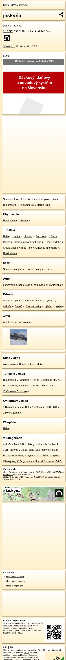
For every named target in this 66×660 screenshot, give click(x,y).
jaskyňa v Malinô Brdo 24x (17, 444)
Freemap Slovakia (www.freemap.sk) (20, 656)
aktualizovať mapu (20, 472)
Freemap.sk (40, 188)
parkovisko (9, 285)
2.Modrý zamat (11, 412)
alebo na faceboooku (15, 581)
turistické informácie (46, 247)
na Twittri (28, 626)
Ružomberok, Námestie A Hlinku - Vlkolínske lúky (30, 380)
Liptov (45, 199)
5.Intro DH (23, 407)
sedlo (59, 306)
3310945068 (58, 472)
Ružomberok (27, 205)
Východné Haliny (32, 269)
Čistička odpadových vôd (27, 242)
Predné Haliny (34, 306)
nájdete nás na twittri (15, 576)
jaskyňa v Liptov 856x (36, 455)
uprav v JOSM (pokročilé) (40, 472)
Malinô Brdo (43, 205)
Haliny (6, 236)
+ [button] (7, 121)
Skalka (24, 220)
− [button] (7, 125)
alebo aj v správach (14, 586)
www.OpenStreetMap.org (39, 650)
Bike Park (26, 247)
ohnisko (28, 236)
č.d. (8, 31)
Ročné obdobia (53, 242)
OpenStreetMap (25, 188)
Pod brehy (41, 236)
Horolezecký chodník (30, 364)
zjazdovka (8, 322)
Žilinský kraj (33, 199)
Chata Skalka (10, 247)
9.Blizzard (8, 407)
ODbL (26, 652)
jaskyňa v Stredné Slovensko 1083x (43, 461)
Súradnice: (9, 46)
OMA (14, 5)
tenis (47, 269)
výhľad (6, 300)
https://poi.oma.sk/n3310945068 (16, 191)
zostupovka (9, 364)
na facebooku (24, 623)
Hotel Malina (10, 220)
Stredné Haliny (11, 269)
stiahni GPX (8, 477)
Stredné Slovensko (13, 199)
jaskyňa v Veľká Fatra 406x (25, 450)
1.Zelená (37, 407)
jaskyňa (23, 5)
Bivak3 (18, 306)
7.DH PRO (51, 407)
